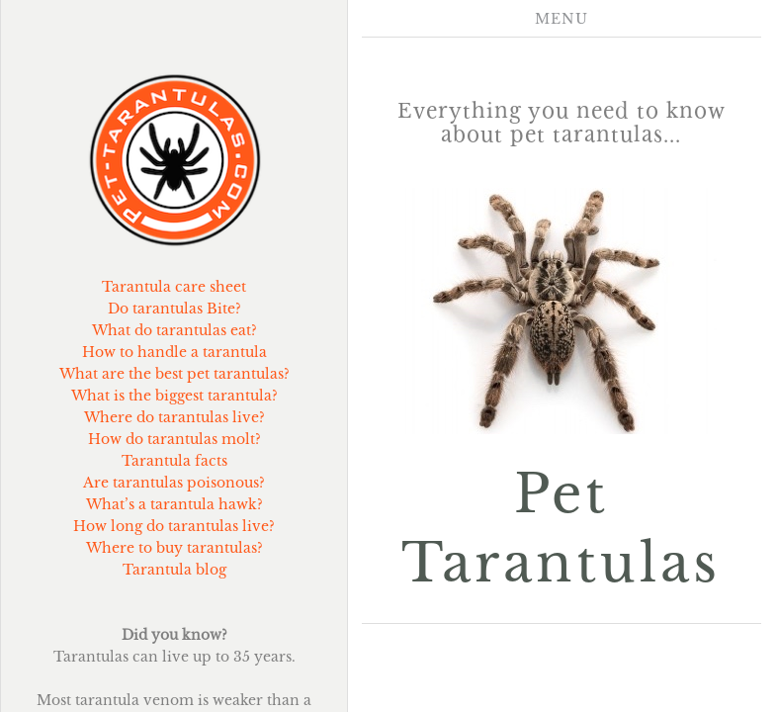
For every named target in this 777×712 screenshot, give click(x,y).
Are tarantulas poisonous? (174, 482)
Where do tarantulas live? (174, 417)
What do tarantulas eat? (174, 330)
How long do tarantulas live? (174, 526)
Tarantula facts (174, 461)
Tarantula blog (174, 569)
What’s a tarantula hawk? (174, 504)
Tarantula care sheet (174, 287)
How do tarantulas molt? (174, 439)
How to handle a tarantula (174, 352)
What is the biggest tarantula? (174, 395)
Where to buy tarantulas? (174, 548)
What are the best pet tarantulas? (174, 374)
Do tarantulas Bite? (174, 308)
